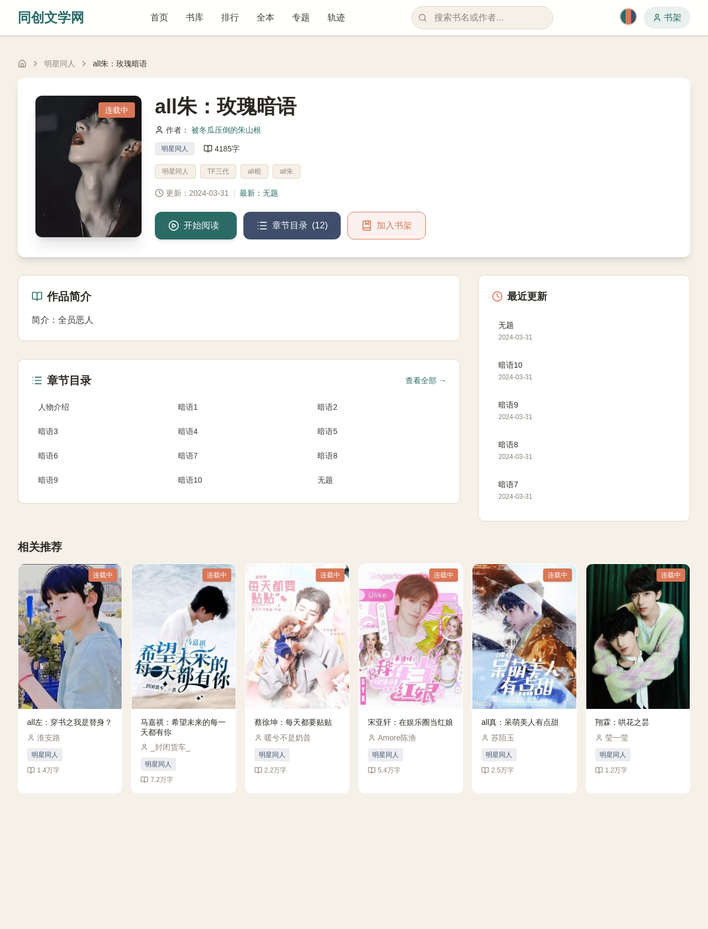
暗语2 (327, 407)
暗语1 (188, 407)
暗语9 (48, 480)
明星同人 (59, 63)
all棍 (254, 171)
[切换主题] (628, 16)
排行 (230, 17)
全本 (265, 17)
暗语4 (188, 431)
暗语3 (48, 431)
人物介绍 (53, 407)
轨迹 (336, 17)
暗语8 (327, 455)
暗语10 (190, 480)
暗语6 (48, 455)
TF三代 (218, 171)
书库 (195, 17)
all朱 (286, 171)
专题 (301, 17)
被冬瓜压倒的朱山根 (226, 130)
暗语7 (188, 455)
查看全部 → (425, 380)
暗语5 (327, 431)
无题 (325, 480)
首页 (159, 17)
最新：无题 (259, 193)
